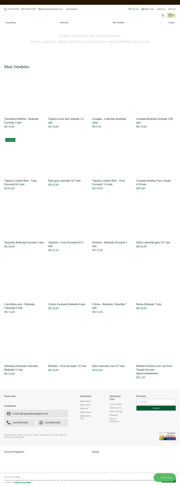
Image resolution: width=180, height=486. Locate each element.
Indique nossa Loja (85, 417)
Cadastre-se (161, 9)
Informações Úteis (115, 397)
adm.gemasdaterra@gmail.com (52, 9)
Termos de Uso (116, 408)
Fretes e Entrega (116, 411)
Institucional (85, 396)
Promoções (64, 23)
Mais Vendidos (118, 23)
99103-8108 (13, 9)
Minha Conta (149, 9)
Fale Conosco (85, 405)
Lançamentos (10, 23)
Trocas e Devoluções (114, 420)
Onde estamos (85, 412)
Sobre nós (84, 408)
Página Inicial (85, 401)
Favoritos (135, 9)
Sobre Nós (172, 9)
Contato (171, 23)
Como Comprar (116, 404)
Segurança (114, 415)
